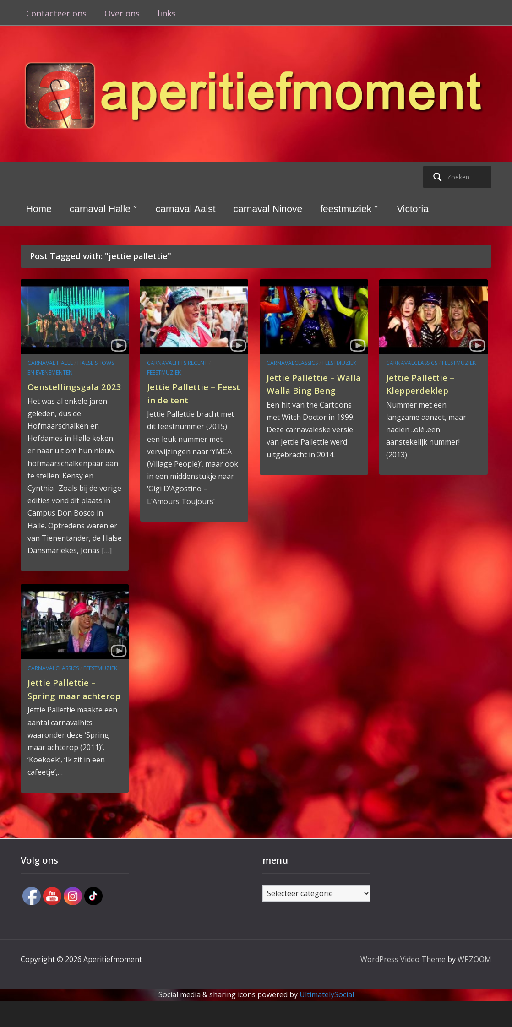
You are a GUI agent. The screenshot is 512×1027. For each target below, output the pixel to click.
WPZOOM (474, 985)
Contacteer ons (56, 13)
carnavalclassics (292, 363)
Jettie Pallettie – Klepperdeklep (425, 383)
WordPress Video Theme (403, 985)
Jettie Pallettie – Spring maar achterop (67, 708)
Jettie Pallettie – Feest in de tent (186, 392)
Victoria (413, 208)
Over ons (122, 13)
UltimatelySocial (327, 1021)
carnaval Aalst (186, 208)
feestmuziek (345, 208)
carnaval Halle (100, 208)
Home (39, 208)
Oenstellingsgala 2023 (68, 392)
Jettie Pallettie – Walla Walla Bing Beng (307, 390)
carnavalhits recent (177, 363)
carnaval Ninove (268, 208)
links (167, 13)
